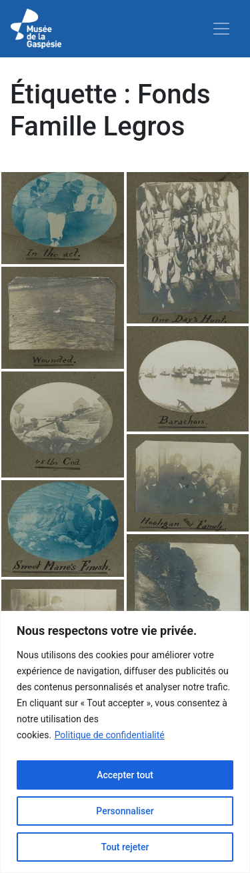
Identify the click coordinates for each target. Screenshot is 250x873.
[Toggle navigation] (221, 28)
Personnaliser (124, 811)
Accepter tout (125, 775)
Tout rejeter (125, 847)
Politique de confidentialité (110, 735)
